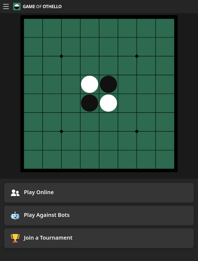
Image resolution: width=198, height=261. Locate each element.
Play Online (32, 192)
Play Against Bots (40, 215)
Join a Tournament (41, 238)
